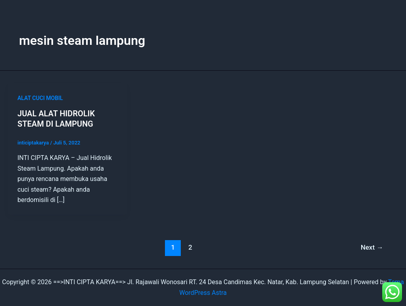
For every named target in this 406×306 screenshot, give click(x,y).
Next (372, 247)
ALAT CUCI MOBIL (40, 98)
